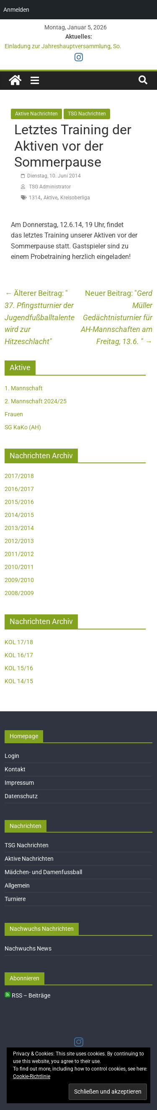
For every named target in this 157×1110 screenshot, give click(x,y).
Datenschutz (21, 796)
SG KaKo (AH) (23, 427)
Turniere (15, 899)
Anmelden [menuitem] (16, 9)
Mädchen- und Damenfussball (43, 872)
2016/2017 (19, 489)
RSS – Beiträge (27, 995)
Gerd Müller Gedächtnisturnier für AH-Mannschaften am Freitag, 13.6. (116, 317)
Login (12, 755)
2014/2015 (19, 515)
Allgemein (17, 885)
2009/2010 (19, 580)
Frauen (14, 414)
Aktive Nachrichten (36, 114)
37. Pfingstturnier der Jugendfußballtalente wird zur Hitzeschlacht (40, 317)
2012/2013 (19, 541)
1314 (35, 198)
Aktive (50, 198)
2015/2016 (19, 502)
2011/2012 (19, 554)
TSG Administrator (50, 187)
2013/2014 (19, 528)
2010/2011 (19, 567)
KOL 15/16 (19, 668)
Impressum (19, 782)
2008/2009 (19, 593)
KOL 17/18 (19, 642)
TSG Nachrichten (87, 114)
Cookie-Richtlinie (31, 1076)
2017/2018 (19, 476)
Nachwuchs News (28, 948)
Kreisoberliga (75, 198)
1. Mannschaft (24, 388)
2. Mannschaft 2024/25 (36, 401)
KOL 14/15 (19, 681)
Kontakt (15, 769)
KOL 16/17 (19, 655)
